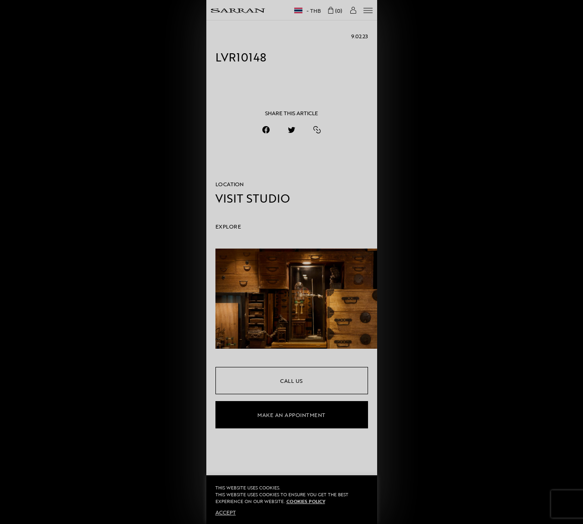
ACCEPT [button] (225, 512)
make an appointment (291, 415)
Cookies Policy (305, 501)
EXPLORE (228, 226)
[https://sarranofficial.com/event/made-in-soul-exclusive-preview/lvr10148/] (317, 129)
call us (291, 380)
